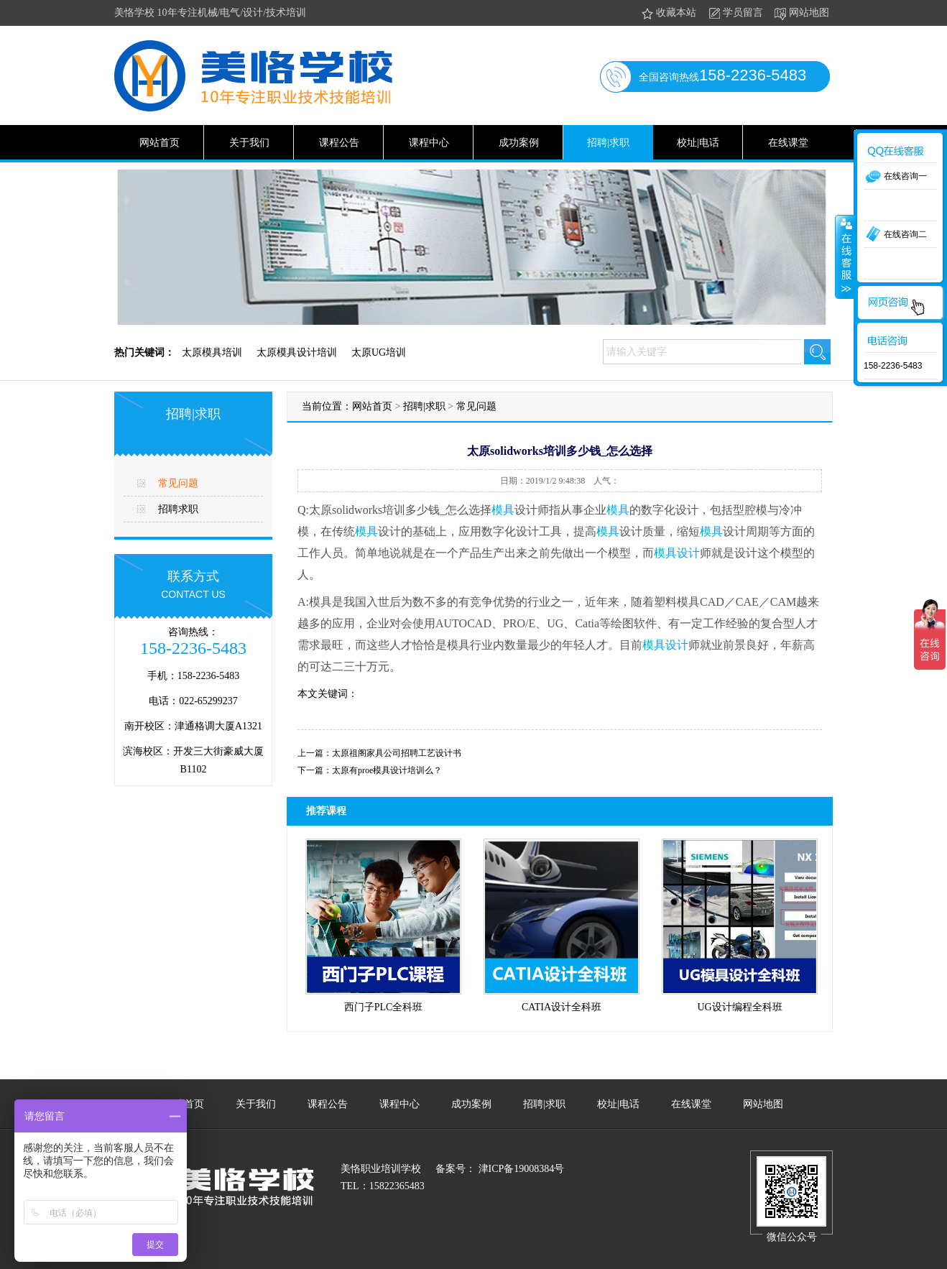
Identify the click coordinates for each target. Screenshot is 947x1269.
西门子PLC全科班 (383, 1007)
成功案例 (519, 142)
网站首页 (159, 142)
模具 (502, 510)
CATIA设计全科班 (561, 1007)
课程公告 (339, 142)
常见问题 (178, 483)
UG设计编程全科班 (739, 1007)
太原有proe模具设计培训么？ (387, 770)
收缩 (845, 256)
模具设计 (677, 553)
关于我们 (249, 142)
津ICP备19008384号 (520, 1168)
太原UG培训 (378, 352)
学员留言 (734, 13)
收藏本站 (667, 13)
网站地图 (800, 13)
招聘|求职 (608, 142)
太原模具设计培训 (297, 352)
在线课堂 (788, 142)
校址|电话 (698, 142)
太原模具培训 (212, 352)
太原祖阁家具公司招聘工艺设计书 (396, 753)
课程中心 (429, 142)
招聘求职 (178, 509)
